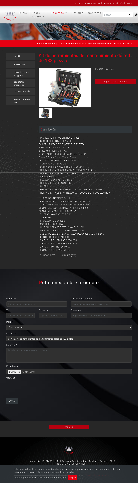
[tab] (20, 56)
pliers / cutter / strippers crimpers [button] (21, 74)
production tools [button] (22, 91)
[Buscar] (117, 14)
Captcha (10, 378)
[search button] (130, 16)
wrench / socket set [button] (22, 101)
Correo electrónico (81, 298)
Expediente (12, 366)
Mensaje (11, 345)
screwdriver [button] (19, 64)
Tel (8, 310)
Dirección (76, 310)
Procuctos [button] (57, 12)
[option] (65, 88)
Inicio (23, 12)
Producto (11, 333)
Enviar (12, 401)
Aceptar (72, 477)
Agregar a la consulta (115, 81)
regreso (69, 427)
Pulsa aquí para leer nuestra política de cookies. (40, 477)
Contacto (94, 12)
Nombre (11, 298)
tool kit (61, 43)
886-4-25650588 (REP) (74, 464)
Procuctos (50, 43)
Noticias (78, 12)
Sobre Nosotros (38, 14)
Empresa (43, 310)
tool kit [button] (17, 56)
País (9, 322)
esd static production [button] (19, 83)
